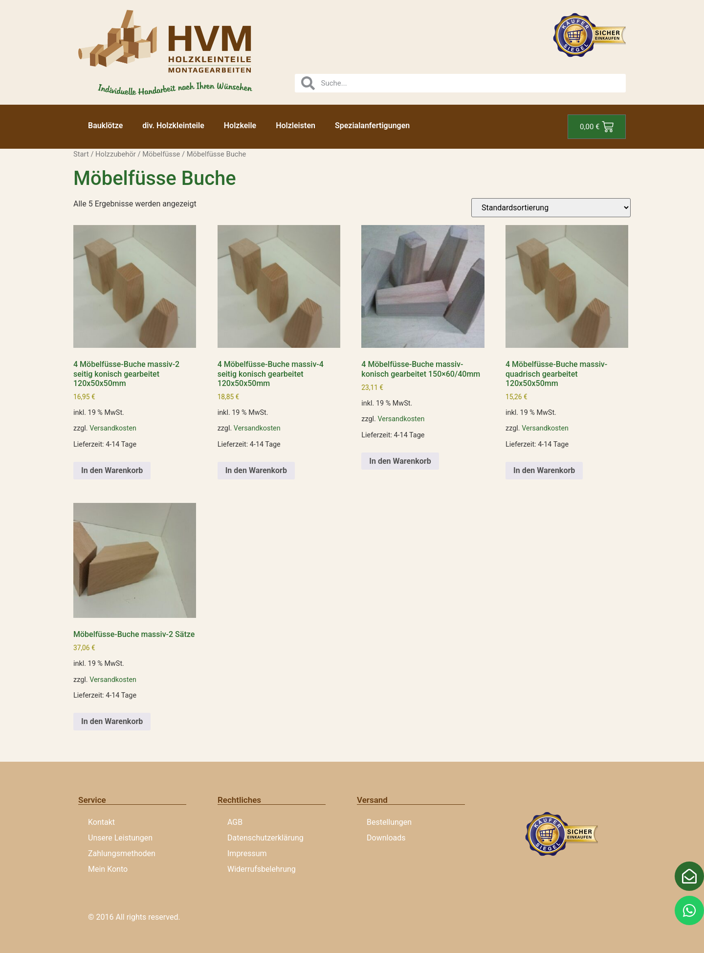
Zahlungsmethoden (121, 853)
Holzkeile (240, 125)
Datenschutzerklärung (265, 837)
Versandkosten (112, 428)
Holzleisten (295, 125)
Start (81, 154)
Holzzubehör (115, 154)
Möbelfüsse (161, 154)
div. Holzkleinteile (173, 125)
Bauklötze (105, 125)
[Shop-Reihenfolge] (551, 207)
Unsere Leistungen (120, 837)
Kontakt (101, 822)
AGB (234, 822)
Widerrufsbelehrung (261, 869)
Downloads (386, 837)
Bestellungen (389, 822)
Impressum (247, 853)
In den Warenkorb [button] (112, 470)
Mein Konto (108, 869)
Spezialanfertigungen (372, 125)
